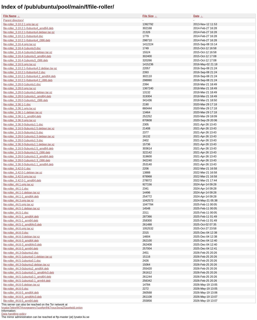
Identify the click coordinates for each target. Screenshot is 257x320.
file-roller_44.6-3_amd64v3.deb (22, 244)
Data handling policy (13, 313)
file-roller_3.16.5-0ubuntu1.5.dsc (23, 132)
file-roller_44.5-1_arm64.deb (20, 220)
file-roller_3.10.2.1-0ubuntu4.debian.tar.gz (29, 32)
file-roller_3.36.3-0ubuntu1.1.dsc (23, 124)
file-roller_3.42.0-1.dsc (17, 168)
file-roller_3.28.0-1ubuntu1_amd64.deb (27, 96)
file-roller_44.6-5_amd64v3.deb (22, 296)
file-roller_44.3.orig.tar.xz (18, 200)
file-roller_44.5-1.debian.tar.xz (21, 208)
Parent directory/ (13, 20)
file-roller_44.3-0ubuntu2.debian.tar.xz (26, 264)
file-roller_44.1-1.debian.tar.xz (21, 192)
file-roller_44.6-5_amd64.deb (21, 292)
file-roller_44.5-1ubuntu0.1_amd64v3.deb (28, 272)
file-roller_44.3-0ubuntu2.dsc (20, 252)
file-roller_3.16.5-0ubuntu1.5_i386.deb (26, 152)
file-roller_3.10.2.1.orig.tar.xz (20, 24)
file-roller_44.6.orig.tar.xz (18, 228)
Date (196, 16)
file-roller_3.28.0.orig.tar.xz (19, 88)
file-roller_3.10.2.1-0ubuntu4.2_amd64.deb (29, 76)
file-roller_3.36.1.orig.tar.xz (19, 108)
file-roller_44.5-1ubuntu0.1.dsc (22, 260)
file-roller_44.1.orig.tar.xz (18, 184)
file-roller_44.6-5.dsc (15, 288)
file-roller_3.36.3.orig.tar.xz (19, 120)
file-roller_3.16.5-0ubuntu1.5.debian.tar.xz (28, 128)
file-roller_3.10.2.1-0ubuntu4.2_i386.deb (27, 80)
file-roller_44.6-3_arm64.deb (20, 248)
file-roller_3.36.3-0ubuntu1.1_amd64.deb (28, 164)
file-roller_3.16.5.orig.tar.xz (19, 64)
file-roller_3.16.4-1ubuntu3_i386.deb (25, 60)
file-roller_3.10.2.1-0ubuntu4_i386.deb (26, 40)
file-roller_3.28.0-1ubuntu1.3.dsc (23, 140)
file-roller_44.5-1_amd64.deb (21, 216)
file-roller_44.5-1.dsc (15, 212)
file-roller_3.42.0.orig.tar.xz (19, 176)
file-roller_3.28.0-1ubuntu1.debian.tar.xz (27, 92)
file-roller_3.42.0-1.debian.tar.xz (22, 172)
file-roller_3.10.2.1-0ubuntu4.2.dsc (24, 72)
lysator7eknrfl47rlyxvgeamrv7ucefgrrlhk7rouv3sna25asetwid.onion (42, 307)
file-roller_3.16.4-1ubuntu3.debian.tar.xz (27, 52)
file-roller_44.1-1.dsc (15, 188)
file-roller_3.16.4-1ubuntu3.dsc (22, 48)
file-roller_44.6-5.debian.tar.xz (21, 284)
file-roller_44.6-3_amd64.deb (21, 240)
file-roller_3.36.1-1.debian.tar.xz (22, 112)
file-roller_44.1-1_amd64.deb (21, 196)
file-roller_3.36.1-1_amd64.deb (22, 116)
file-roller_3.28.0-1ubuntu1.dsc (22, 84)
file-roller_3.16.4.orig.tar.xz (19, 44)
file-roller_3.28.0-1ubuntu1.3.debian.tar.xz (28, 136)
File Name (9, 16)
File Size (148, 16)
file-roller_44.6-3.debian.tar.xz (21, 236)
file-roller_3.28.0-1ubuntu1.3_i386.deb (26, 160)
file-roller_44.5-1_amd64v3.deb (22, 224)
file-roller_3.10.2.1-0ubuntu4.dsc (23, 36)
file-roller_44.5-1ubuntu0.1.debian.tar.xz (27, 256)
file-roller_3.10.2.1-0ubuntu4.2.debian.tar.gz (30, 68)
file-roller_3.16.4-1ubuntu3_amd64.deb (27, 56)
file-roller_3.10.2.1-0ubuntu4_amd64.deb (28, 28)
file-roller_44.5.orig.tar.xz (18, 204)
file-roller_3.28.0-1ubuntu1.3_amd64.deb (28, 156)
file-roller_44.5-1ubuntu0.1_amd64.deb (27, 276)
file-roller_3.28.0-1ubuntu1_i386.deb (25, 100)
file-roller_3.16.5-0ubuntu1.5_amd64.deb (28, 148)
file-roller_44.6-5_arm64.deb (20, 300)
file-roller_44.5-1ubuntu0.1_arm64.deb (26, 280)
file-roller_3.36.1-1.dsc (17, 104)
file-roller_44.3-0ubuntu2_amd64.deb (26, 268)
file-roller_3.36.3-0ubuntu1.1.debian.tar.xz (28, 144)
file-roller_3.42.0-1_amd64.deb (22, 180)
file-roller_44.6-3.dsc (15, 232)
